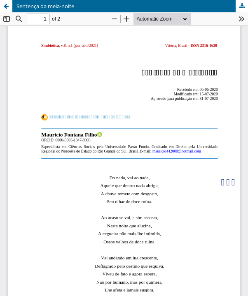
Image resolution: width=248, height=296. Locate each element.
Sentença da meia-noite (45, 6)
